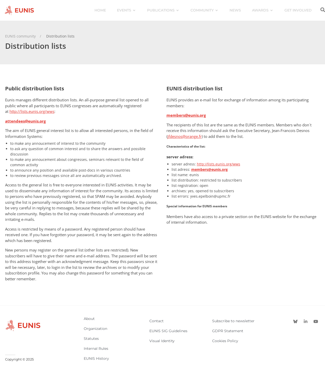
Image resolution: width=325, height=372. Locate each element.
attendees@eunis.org (25, 121)
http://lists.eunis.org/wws (31, 111)
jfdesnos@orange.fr (184, 136)
